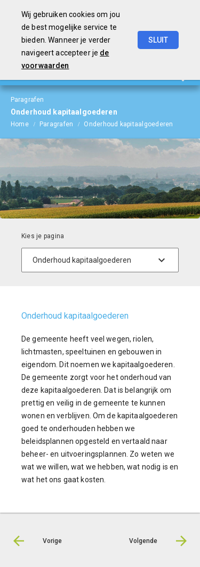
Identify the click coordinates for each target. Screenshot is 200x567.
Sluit (158, 40)
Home (20, 124)
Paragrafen (56, 124)
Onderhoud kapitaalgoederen (128, 124)
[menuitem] (25, 123)
